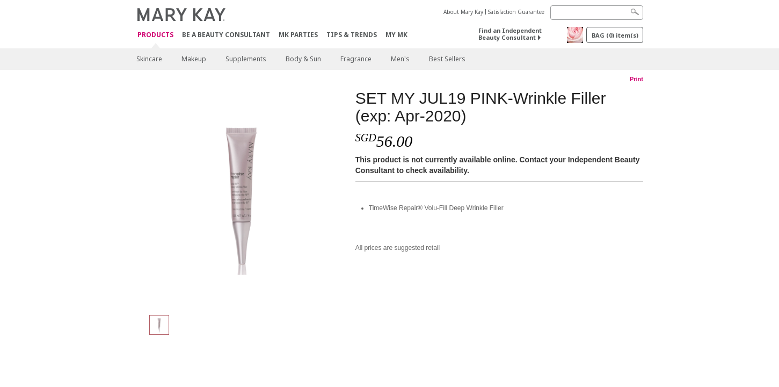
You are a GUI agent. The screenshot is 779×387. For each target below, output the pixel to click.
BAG (615, 35)
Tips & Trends (351, 34)
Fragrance (356, 58)
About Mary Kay (463, 12)
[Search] (596, 12)
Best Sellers (447, 58)
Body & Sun (303, 58)
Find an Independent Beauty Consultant (510, 34)
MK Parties (298, 34)
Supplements (245, 58)
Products (155, 35)
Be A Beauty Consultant (226, 34)
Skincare (149, 58)
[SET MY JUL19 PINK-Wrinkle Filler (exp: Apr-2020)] (241, 196)
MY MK (396, 34)
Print (636, 79)
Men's (400, 58)
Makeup (193, 58)
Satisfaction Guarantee (516, 12)
